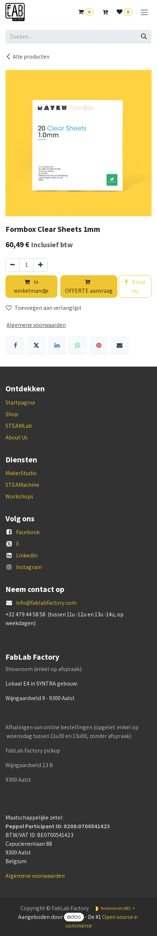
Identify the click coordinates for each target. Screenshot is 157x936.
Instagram (29, 567)
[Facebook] (15, 345)
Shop (11, 414)
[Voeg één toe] (40, 265)
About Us (16, 437)
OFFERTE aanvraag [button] (89, 287)
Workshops (19, 496)
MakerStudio (21, 473)
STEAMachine (22, 485)
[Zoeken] (144, 37)
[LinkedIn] (57, 345)
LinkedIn (26, 555)
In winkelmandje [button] (31, 286)
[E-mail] (119, 345)
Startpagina (20, 402)
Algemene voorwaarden (35, 876)
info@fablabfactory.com (46, 603)
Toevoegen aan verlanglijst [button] (43, 308)
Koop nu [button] (135, 286)
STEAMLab (18, 426)
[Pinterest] (99, 345)
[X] (36, 345)
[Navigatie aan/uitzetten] (144, 12)
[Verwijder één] (12, 265)
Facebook (28, 532)
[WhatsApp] (77, 345)
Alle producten (27, 56)
